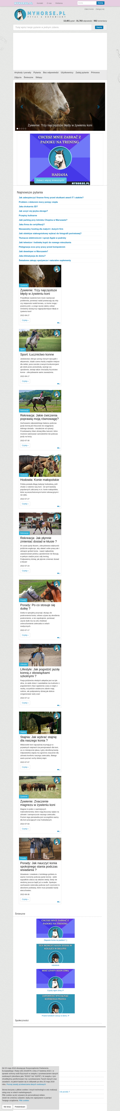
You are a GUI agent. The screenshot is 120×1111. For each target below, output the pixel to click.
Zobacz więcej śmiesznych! (50, 180)
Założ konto (89, 9)
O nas (49, 3)
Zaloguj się (100, 9)
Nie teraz (7, 1107)
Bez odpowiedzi (51, 72)
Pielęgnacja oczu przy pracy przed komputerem (42, 247)
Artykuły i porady (22, 72)
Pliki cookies (24, 1100)
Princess (95, 72)
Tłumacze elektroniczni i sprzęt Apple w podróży (42, 238)
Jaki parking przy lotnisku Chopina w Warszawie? (43, 220)
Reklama (59, 3)
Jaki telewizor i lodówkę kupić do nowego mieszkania (45, 242)
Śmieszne (28, 77)
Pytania (37, 72)
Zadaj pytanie (82, 72)
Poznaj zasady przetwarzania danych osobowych (26, 1084)
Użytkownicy (67, 72)
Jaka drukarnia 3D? (28, 206)
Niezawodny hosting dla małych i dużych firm (41, 229)
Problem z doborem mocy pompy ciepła (38, 202)
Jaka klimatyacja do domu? (32, 256)
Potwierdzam (20, 1107)
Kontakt (40, 3)
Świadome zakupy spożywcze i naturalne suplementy (45, 260)
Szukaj (100, 3)
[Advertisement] (60, 51)
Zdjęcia (17, 77)
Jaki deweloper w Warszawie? (33, 251)
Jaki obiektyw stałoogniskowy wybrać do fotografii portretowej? (50, 233)
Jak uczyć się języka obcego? (33, 211)
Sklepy (38, 77)
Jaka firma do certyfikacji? (32, 224)
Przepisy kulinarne (28, 215)
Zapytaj (99, 27)
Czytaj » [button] (25, 320)
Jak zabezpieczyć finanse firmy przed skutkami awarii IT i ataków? (51, 197)
